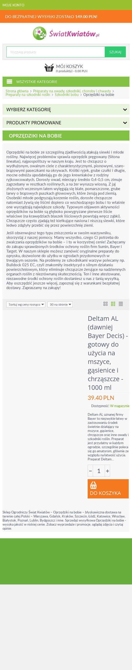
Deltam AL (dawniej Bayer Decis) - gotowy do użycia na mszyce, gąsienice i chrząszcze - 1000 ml (108, 353)
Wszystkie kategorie (31, 81)
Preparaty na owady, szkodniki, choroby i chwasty (72, 91)
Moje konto (13, 5)
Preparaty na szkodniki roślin (28, 94)
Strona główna (17, 91)
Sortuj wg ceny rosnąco (26, 304)
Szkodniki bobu (67, 94)
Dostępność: (100, 406)
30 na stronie (60, 304)
